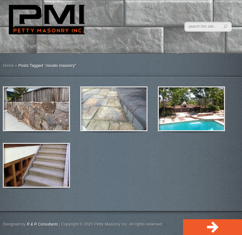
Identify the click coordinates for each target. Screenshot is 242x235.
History (55, 46)
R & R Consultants (42, 224)
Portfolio (34, 46)
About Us (76, 46)
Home (15, 46)
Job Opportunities (134, 46)
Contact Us (100, 46)
